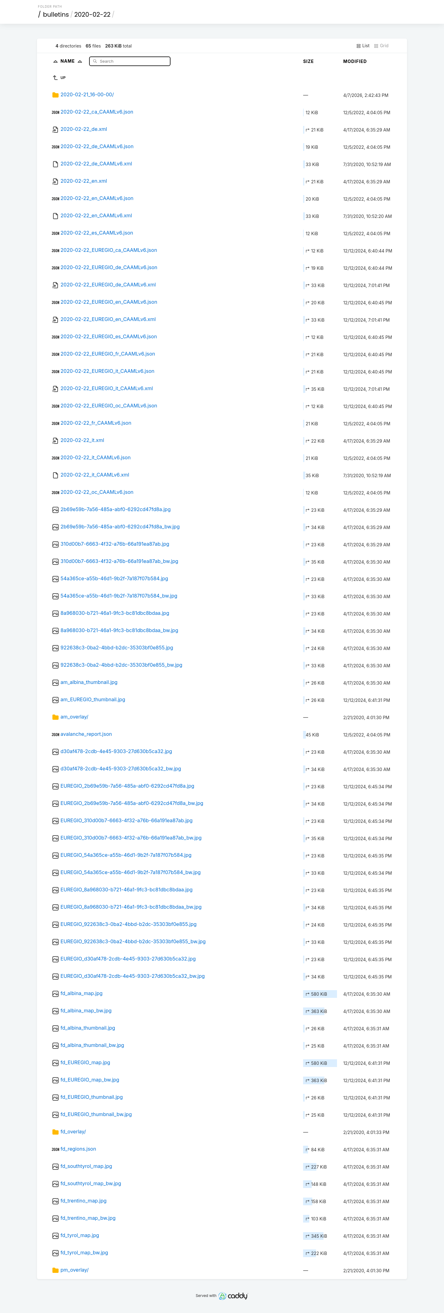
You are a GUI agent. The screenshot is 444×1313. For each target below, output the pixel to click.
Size (308, 61)
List (362, 45)
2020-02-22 (92, 14)
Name (72, 61)
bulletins (56, 14)
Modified (355, 61)
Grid (381, 45)
